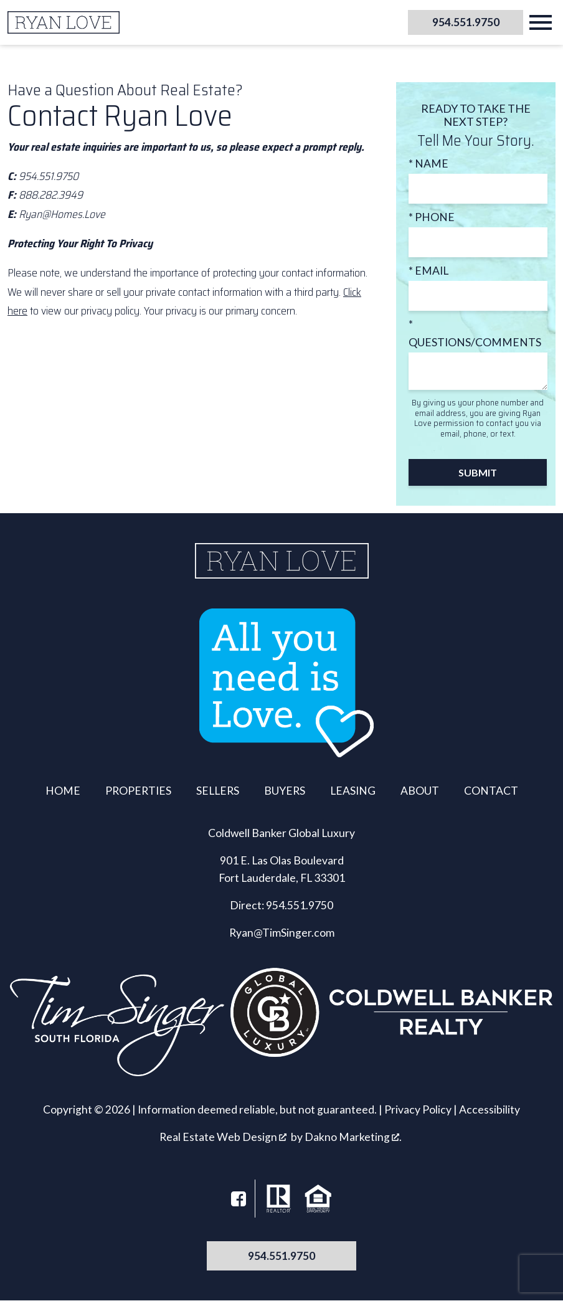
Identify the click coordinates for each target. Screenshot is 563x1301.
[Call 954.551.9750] (461, 22)
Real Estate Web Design (222, 1136)
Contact (491, 790)
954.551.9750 (299, 905)
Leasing (353, 790)
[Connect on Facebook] (238, 1198)
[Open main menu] (541, 22)
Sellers (217, 790)
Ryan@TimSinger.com (281, 932)
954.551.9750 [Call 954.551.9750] (281, 1255)
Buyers (284, 790)
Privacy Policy (418, 1109)
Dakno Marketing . (353, 1136)
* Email (428, 270)
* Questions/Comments (475, 333)
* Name (428, 163)
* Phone (432, 217)
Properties (138, 790)
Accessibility (489, 1109)
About (419, 790)
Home (62, 790)
